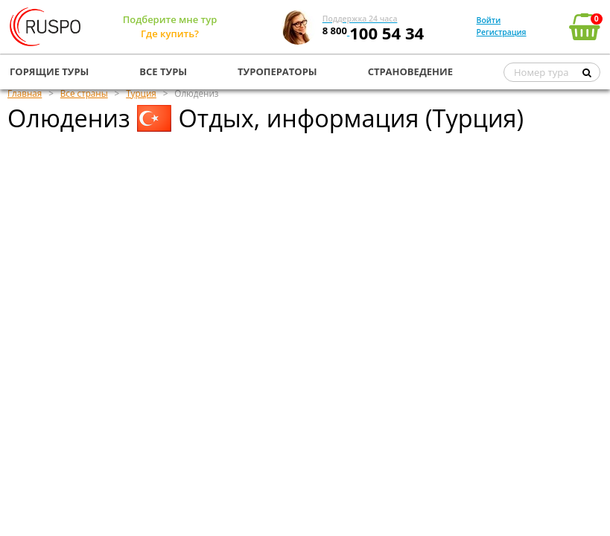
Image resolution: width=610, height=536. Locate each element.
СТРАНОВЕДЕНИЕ (410, 71)
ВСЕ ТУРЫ (163, 71)
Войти (489, 20)
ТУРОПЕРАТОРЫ (277, 71)
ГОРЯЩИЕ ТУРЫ (49, 71)
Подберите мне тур (170, 19)
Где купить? (170, 33)
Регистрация (502, 32)
